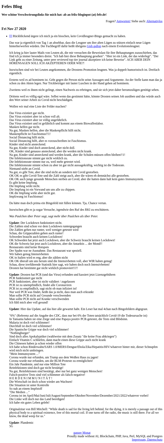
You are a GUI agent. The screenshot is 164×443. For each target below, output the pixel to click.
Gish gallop (94, 46)
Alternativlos (154, 21)
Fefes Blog (12, 6)
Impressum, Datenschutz (147, 439)
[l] (10, 36)
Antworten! (123, 21)
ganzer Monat (81, 432)
